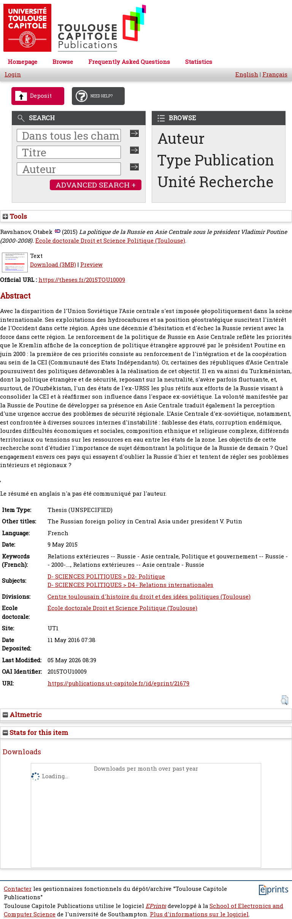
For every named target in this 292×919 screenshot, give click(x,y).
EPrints (156, 906)
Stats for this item (35, 732)
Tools (15, 216)
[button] (284, 700)
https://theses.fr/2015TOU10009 (81, 280)
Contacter (18, 889)
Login (13, 74)
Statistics (198, 62)
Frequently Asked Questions (129, 62)
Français (274, 74)
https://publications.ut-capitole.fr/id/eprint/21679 (118, 683)
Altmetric (22, 714)
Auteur (181, 138)
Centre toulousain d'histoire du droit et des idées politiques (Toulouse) (149, 597)
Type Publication (215, 160)
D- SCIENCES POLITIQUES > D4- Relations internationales (130, 585)
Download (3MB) (53, 265)
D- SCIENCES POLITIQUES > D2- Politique (106, 576)
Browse (62, 62)
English (246, 74)
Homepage (22, 62)
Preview (91, 265)
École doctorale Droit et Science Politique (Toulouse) (110, 241)
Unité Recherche (215, 181)
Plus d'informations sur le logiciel (199, 914)
